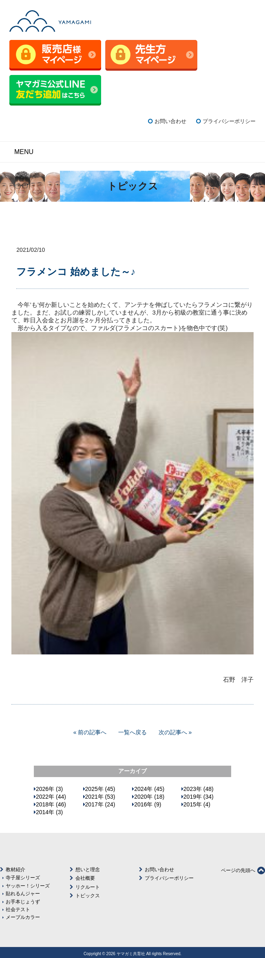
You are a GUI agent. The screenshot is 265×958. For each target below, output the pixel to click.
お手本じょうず (23, 901)
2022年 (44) (51, 796)
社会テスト (18, 909)
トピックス (87, 896)
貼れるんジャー (23, 893)
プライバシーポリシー (229, 121)
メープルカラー (23, 917)
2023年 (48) (198, 789)
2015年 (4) (196, 804)
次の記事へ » (175, 732)
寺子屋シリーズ (23, 877)
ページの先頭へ (243, 870)
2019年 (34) (198, 796)
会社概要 (85, 878)
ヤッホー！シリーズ (28, 885)
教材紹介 (15, 869)
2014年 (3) (49, 812)
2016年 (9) (147, 804)
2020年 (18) (149, 796)
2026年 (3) (49, 789)
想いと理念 (87, 869)
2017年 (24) (100, 804)
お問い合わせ (170, 121)
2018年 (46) (51, 804)
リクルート (87, 887)
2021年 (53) (100, 796)
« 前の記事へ (90, 732)
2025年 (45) (100, 789)
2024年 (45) (149, 789)
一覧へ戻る (132, 732)
